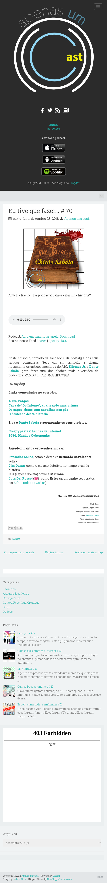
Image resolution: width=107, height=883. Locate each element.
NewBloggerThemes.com (59, 879)
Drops (7, 607)
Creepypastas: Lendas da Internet (34, 431)
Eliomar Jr (77, 366)
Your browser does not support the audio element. (36, 320)
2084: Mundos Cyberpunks (29, 435)
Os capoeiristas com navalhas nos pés (38, 410)
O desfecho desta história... (29, 414)
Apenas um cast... (77, 218)
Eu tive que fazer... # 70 (40, 211)
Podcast (16, 538)
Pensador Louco (92, 515)
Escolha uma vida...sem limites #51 (39, 704)
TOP (101, 876)
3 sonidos (9, 589)
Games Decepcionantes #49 (35, 686)
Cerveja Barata (12, 598)
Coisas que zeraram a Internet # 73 (39, 651)
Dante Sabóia (29, 422)
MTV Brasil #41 (27, 668)
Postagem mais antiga (88, 552)
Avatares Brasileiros (16, 593)
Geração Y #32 (26, 633)
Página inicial (54, 552)
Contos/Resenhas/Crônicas (21, 602)
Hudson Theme (20, 879)
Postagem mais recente (19, 552)
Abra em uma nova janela (40, 336)
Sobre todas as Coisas (29, 483)
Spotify (53, 341)
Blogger (74, 183)
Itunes (41, 341)
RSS (64, 341)
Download (67, 336)
